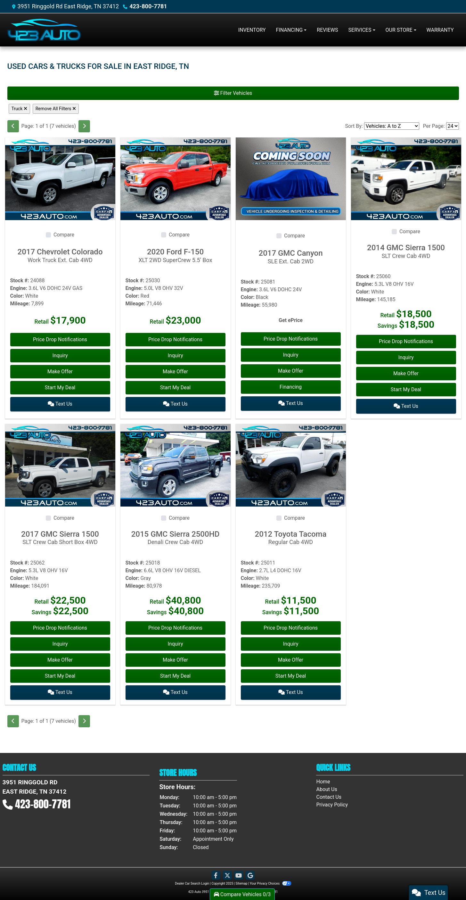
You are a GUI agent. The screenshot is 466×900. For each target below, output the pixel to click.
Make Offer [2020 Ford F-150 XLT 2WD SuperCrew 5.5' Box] (175, 371)
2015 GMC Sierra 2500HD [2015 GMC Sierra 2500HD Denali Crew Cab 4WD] (175, 536)
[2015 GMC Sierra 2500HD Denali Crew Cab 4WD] (175, 463)
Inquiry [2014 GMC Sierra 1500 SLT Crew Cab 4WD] (405, 357)
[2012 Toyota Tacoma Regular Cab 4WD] (291, 463)
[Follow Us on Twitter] (227, 873)
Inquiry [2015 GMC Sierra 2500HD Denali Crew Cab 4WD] (175, 643)
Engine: (18, 288)
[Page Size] (452, 126)
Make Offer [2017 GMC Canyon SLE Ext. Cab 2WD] (290, 371)
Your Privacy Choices (270, 881)
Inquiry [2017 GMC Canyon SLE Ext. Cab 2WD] (290, 355)
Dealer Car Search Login (192, 881)
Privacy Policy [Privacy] (332, 802)
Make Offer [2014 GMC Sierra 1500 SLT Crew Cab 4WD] (406, 373)
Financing (291, 387)
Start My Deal (60, 387)
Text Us (60, 403)
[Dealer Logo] (44, 30)
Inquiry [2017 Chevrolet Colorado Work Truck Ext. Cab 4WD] (60, 355)
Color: (17, 296)
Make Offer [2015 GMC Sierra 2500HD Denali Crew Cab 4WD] (175, 659)
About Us (326, 787)
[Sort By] (391, 126)
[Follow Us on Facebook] (215, 873)
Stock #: (19, 280)
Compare (63, 235)
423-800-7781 (148, 6)
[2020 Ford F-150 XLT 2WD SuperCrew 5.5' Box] (175, 178)
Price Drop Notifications (60, 339)
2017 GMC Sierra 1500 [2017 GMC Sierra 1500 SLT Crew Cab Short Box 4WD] (60, 536)
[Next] (84, 126)
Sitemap (241, 881)
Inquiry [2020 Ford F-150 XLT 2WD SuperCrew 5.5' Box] (175, 355)
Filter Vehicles (233, 93)
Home (323, 779)
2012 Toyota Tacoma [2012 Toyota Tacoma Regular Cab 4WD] (291, 536)
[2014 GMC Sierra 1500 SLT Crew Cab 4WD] (406, 178)
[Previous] (13, 126)
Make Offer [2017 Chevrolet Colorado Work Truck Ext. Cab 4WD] (60, 371)
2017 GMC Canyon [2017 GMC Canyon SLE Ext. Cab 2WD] (291, 257)
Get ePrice (291, 320)
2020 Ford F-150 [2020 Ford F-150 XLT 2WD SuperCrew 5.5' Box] (175, 255)
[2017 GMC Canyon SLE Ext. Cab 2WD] (291, 178)
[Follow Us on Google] (250, 873)
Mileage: (20, 304)
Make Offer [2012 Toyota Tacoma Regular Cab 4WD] (290, 659)
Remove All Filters (56, 108)
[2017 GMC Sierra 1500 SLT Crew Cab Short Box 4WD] (60, 463)
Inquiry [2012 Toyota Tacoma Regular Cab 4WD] (290, 643)
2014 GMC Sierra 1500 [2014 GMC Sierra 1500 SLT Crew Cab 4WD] (406, 251)
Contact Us (328, 795)
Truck (19, 108)
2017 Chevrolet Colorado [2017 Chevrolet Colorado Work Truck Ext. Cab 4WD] (60, 255)
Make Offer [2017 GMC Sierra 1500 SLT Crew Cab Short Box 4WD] (60, 659)
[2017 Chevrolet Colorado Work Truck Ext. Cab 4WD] (60, 178)
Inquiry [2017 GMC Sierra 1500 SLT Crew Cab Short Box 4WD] (60, 643)
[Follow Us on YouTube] (238, 873)
